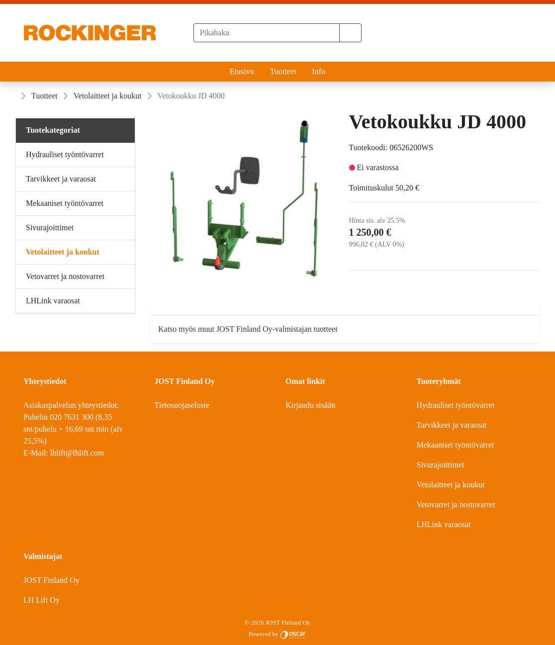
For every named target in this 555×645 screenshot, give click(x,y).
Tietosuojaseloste (182, 405)
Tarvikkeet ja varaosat (452, 425)
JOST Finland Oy (51, 580)
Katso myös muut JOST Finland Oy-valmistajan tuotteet (248, 329)
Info (318, 71)
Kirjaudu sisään (310, 405)
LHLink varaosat (444, 524)
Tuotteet (283, 71)
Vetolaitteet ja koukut (108, 96)
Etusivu (242, 71)
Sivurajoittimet (440, 465)
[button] (350, 32)
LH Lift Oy (41, 600)
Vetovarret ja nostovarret (456, 504)
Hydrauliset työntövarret (456, 405)
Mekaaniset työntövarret (455, 445)
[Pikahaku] (266, 32)
